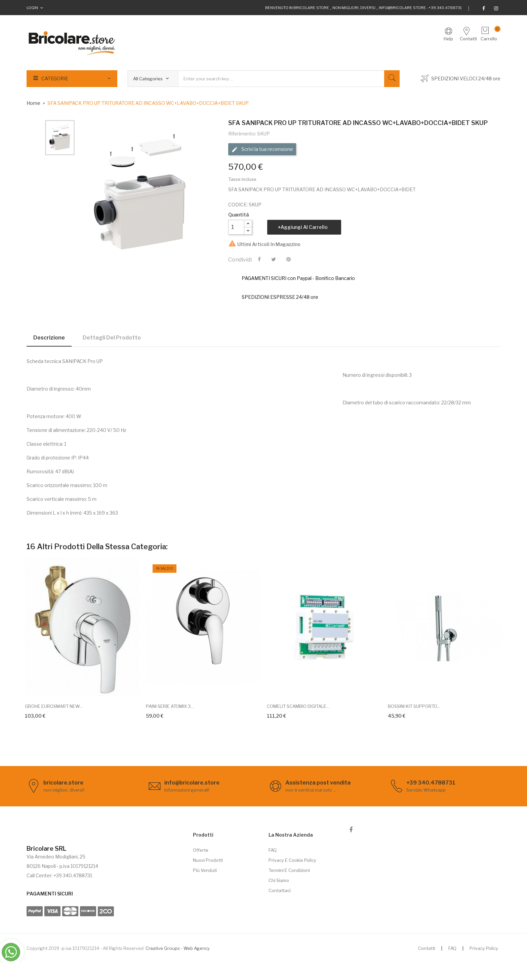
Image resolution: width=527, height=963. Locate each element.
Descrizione (49, 337)
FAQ (273, 850)
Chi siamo (279, 880)
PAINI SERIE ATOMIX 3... (170, 706)
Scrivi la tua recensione (262, 149)
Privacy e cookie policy (292, 860)
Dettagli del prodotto (112, 337)
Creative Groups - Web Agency (178, 948)
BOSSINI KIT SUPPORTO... (414, 706)
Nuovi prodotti (208, 860)
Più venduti (205, 870)
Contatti (426, 948)
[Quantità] (236, 227)
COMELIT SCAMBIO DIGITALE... (298, 706)
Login (32, 7)
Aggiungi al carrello (304, 227)
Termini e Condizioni (289, 870)
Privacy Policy (484, 948)
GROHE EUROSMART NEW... (54, 706)
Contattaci (280, 890)
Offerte (200, 850)
